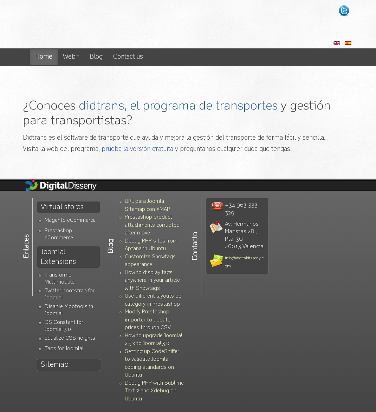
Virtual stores (62, 207)
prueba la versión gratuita (137, 149)
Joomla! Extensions (58, 256)
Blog (96, 57)
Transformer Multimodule (59, 279)
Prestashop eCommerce (59, 234)
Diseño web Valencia (87, 24)
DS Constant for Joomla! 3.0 (64, 326)
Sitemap (55, 364)
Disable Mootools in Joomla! (69, 310)
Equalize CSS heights (70, 338)
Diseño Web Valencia (67, 186)
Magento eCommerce (70, 220)
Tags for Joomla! (64, 349)
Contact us (128, 57)
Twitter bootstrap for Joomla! (70, 294)
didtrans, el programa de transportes (178, 106)
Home (43, 57)
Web (71, 57)
